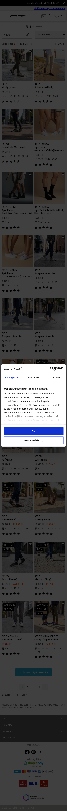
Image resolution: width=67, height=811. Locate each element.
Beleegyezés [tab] (12, 377)
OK (33, 431)
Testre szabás (33, 440)
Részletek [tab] (33, 377)
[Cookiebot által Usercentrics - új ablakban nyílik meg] (49, 369)
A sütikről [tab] (55, 377)
